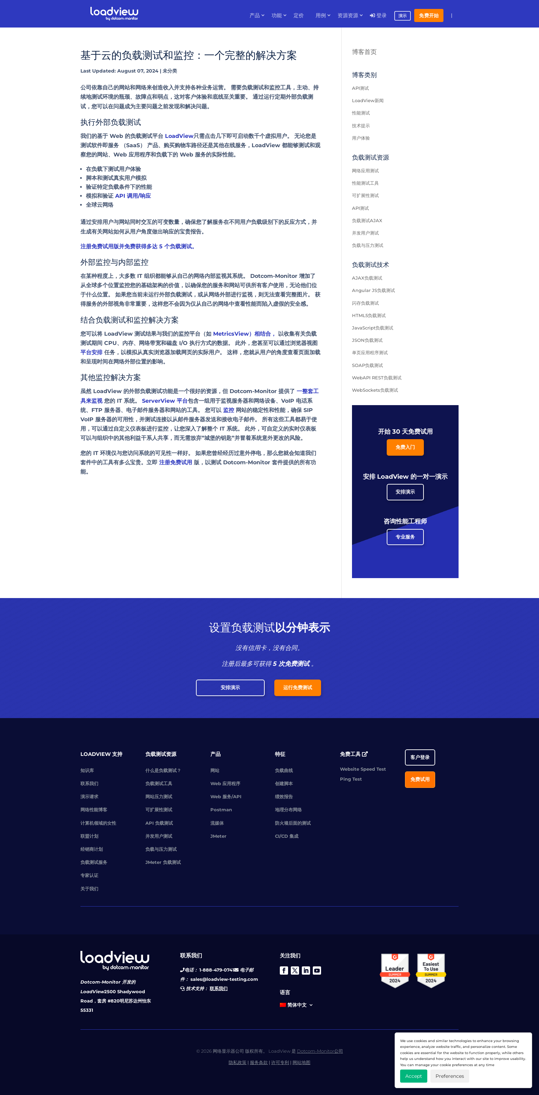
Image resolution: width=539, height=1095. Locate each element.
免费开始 (429, 15)
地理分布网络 (288, 809)
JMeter (218, 836)
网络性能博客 (93, 809)
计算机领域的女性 (98, 823)
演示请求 (89, 796)
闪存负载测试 (365, 303)
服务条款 (259, 1062)
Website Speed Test (363, 769)
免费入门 (405, 447)
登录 (378, 15)
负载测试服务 (93, 862)
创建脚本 (284, 783)
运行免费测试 (297, 687)
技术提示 (361, 125)
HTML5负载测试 (369, 315)
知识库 (87, 770)
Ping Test (351, 779)
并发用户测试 (365, 233)
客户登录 (420, 757)
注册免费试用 (175, 462)
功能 (277, 15)
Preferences (450, 1076)
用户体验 (361, 138)
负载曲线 (284, 770)
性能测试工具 (365, 183)
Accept (413, 1076)
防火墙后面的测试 (293, 823)
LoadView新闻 (368, 100)
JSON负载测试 (367, 340)
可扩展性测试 (365, 195)
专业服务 (405, 537)
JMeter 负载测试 (163, 862)
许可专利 (280, 1062)
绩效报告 (284, 796)
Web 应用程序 (225, 783)
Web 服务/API (225, 796)
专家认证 (89, 875)
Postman (221, 809)
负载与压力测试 (367, 245)
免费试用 (420, 779)
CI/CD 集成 (286, 836)
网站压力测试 (158, 796)
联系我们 (89, 783)
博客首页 (364, 52)
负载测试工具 (158, 783)
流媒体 (217, 823)
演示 (402, 15)
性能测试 (361, 113)
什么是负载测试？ (163, 770)
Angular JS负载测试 (373, 290)
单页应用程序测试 (370, 352)
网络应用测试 (365, 170)
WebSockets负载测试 (375, 390)
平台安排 (91, 352)
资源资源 (348, 15)
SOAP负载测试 (367, 365)
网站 (214, 770)
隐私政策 (237, 1062)
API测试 (360, 88)
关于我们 (89, 888)
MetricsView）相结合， (244, 333)
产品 (255, 15)
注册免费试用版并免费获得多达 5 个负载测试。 (138, 246)
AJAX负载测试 (367, 278)
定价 (299, 15)
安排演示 (405, 492)
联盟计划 (89, 836)
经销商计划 (91, 849)
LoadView (179, 136)
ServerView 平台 (165, 401)
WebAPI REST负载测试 (377, 377)
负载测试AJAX (367, 220)
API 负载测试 (159, 823)
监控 (228, 410)
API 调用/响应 (133, 196)
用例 (321, 15)
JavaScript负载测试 (372, 327)
